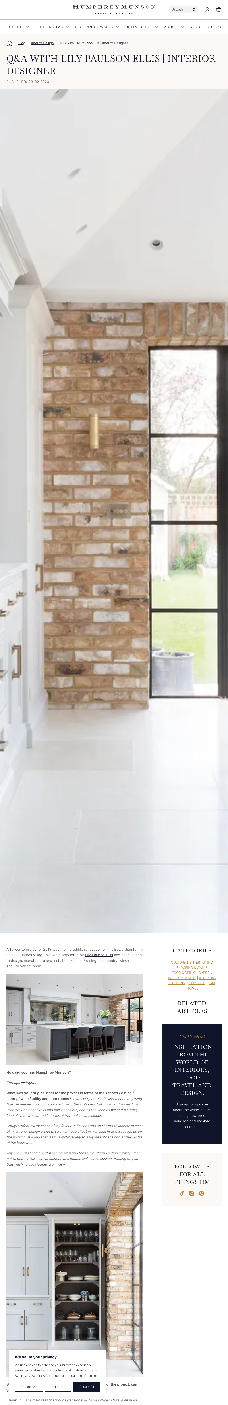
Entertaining (201, 963)
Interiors (207, 978)
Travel (192, 988)
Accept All (86, 1386)
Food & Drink (183, 973)
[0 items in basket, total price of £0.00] (219, 9)
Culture (178, 963)
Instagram (29, 1083)
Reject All (58, 1386)
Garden (205, 973)
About (174, 27)
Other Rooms (52, 27)
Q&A (212, 983)
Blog (195, 27)
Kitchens (176, 983)
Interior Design (42, 43)
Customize (29, 1386)
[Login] (207, 11)
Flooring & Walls (97, 27)
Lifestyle (197, 983)
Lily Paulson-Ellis (99, 955)
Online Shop (141, 27)
